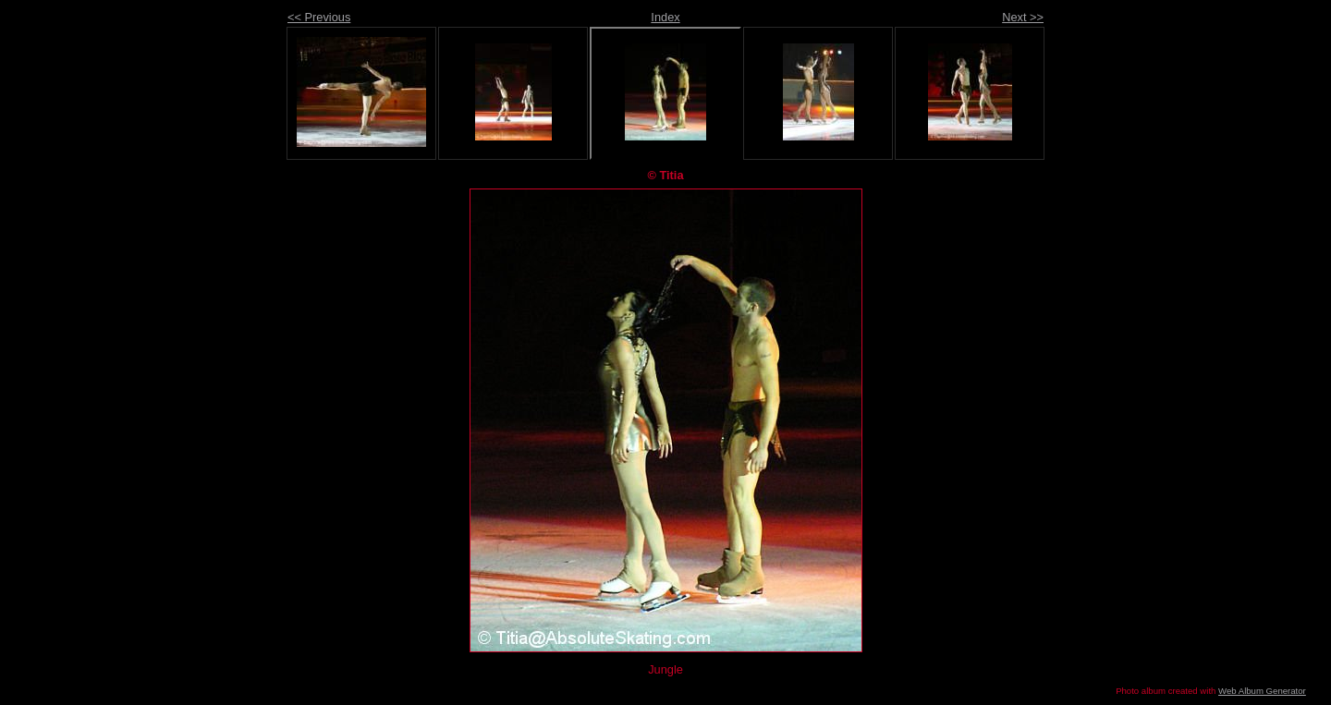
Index (665, 17)
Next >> (1023, 17)
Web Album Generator (1262, 691)
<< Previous (318, 17)
